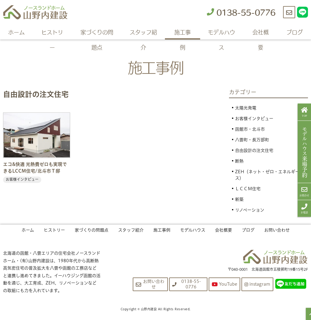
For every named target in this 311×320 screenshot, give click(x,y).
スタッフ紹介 (143, 34)
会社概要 (260, 34)
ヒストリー (52, 34)
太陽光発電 (245, 108)
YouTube (224, 284)
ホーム (16, 32)
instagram (257, 284)
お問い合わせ (277, 230)
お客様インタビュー (254, 118)
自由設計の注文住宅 (254, 150)
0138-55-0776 (241, 12)
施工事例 (182, 34)
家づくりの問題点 (96, 34)
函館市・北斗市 (250, 129)
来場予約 (304, 151)
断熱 (239, 161)
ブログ (294, 32)
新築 (239, 199)
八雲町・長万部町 (252, 140)
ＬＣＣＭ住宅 (248, 188)
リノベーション (249, 210)
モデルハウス (221, 34)
